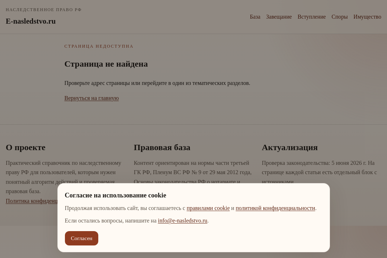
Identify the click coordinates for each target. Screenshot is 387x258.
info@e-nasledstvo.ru (182, 221)
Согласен (82, 238)
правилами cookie (208, 208)
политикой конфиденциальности (275, 208)
